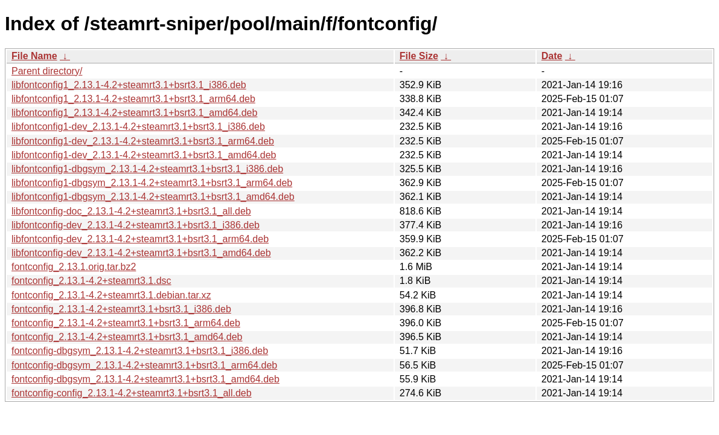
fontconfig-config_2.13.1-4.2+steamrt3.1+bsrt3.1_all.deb (131, 393)
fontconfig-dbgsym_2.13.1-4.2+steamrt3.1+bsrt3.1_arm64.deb (144, 365)
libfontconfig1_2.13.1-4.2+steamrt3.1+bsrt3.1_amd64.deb (134, 113)
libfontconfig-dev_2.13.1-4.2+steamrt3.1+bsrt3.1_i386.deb (135, 225)
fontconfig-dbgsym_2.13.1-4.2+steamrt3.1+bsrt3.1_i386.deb (139, 351)
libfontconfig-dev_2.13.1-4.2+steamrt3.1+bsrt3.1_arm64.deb (140, 239)
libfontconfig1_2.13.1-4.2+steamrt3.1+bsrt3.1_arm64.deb (133, 99)
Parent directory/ (46, 71)
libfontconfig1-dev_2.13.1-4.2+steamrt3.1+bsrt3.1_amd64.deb (143, 155)
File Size (419, 56)
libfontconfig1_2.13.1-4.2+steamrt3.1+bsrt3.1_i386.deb (128, 85)
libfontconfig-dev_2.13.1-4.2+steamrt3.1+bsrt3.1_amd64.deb (141, 253)
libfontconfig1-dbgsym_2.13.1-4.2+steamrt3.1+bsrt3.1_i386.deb (147, 169)
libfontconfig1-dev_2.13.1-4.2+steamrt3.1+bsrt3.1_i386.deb (138, 126)
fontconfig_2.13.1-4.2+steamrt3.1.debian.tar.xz (111, 295)
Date (552, 56)
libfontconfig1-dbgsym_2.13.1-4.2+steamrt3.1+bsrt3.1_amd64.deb (153, 197)
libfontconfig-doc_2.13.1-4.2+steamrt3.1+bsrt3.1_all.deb (131, 211)
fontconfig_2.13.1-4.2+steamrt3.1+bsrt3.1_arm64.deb (125, 323)
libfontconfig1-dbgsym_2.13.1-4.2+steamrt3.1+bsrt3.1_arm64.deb (151, 183)
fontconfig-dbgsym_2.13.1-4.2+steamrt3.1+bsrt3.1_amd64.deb (145, 379)
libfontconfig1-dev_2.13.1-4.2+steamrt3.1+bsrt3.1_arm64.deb (142, 141)
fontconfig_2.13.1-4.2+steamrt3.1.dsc (91, 281)
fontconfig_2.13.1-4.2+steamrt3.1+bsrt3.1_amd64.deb (126, 337)
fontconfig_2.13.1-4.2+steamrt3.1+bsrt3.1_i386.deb (121, 309)
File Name (34, 56)
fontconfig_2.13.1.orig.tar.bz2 (73, 267)
